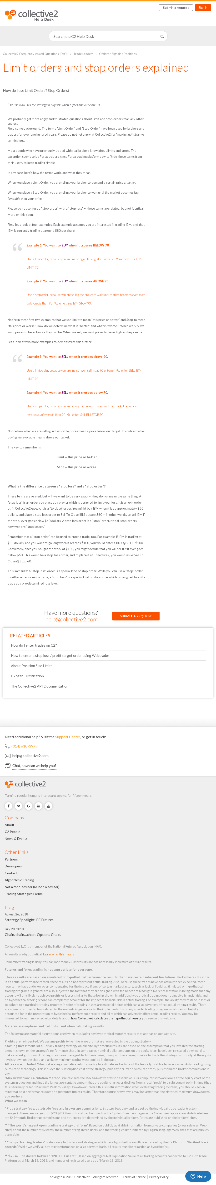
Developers (13, 866)
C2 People (12, 832)
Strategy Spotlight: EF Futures (29, 919)
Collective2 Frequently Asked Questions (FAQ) (35, 54)
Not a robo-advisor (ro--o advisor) (32, 887)
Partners (11, 859)
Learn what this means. (59, 954)
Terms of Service (134, 1177)
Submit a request (176, 8)
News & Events (16, 838)
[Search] (108, 36)
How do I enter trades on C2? (34, 645)
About (9, 825)
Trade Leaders (83, 54)
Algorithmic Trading (19, 880)
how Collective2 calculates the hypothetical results (106, 1018)
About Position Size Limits (31, 666)
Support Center (67, 736)
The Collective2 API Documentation (39, 686)
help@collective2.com (71, 619)
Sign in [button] (203, 8)
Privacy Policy (159, 1177)
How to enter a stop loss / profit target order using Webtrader (60, 655)
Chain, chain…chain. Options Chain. (33, 934)
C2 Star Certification (27, 676)
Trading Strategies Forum (24, 894)
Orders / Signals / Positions (118, 54)
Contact (11, 873)
